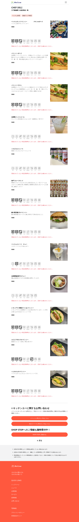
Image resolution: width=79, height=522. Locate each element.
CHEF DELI (16, 7)
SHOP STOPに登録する (39, 434)
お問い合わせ (15, 501)
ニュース (14, 488)
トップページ (15, 484)
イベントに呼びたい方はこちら (39, 418)
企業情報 (14, 491)
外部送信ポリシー (16, 516)
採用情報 (14, 498)
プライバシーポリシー (17, 512)
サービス (14, 494)
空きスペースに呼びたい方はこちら (39, 424)
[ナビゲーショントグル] (66, 2)
